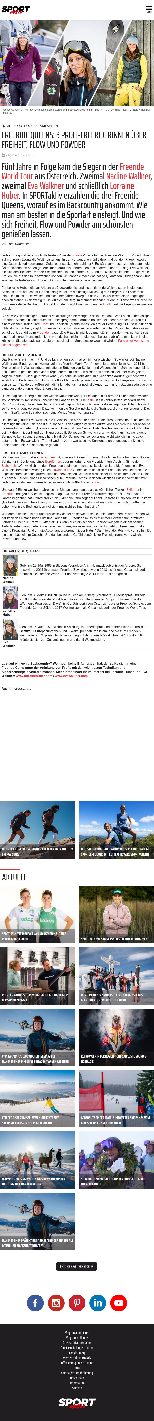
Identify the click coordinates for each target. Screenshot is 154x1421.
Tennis (94, 482)
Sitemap (77, 1388)
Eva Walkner (46, 185)
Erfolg (107, 304)
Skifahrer (133, 489)
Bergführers (53, 461)
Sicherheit (9, 465)
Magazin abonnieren (77, 1332)
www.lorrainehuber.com (34, 676)
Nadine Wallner (128, 176)
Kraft (44, 324)
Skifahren (49, 126)
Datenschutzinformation (77, 1342)
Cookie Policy (77, 1352)
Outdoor (25, 126)
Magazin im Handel (77, 1337)
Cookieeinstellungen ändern (77, 1347)
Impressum (77, 1383)
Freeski (78, 255)
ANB (77, 1368)
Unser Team (77, 1378)
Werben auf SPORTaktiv (77, 1358)
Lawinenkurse (62, 470)
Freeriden (43, 332)
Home (6, 126)
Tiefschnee (47, 457)
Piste (90, 400)
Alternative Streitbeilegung (77, 1373)
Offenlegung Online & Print (77, 1363)
